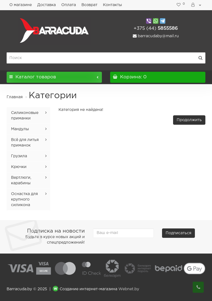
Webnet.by (128, 289)
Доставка (46, 5)
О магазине (20, 5)
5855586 (156, 28)
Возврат (89, 5)
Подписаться (178, 233)
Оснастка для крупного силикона (24, 199)
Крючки (18, 167)
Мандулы (20, 129)
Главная (15, 97)
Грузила (19, 156)
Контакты (112, 5)
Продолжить (189, 120)
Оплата (68, 5)
